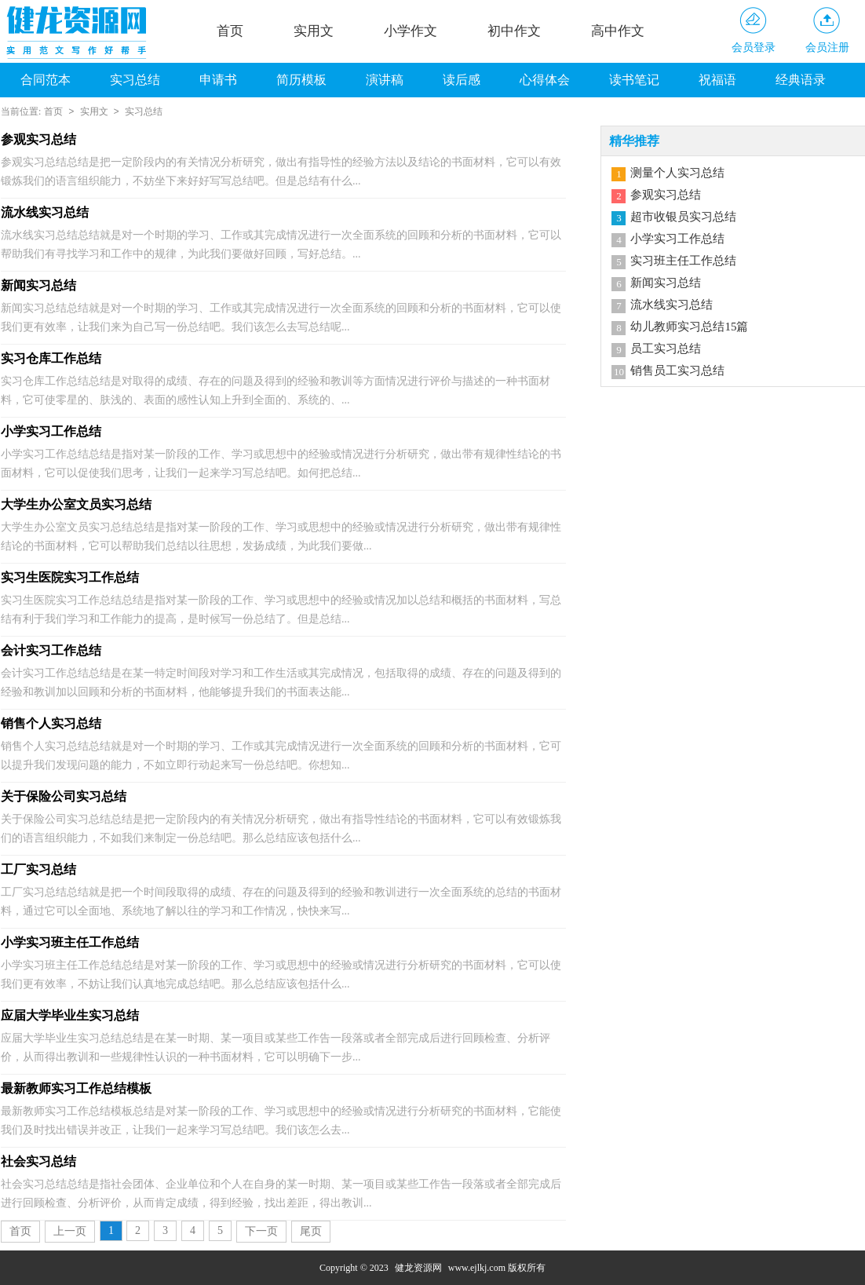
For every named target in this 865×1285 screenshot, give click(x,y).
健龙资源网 (418, 1267)
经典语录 (801, 79)
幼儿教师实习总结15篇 (689, 326)
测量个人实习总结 (677, 172)
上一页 (69, 1231)
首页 (230, 31)
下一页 (261, 1231)
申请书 (218, 79)
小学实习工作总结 (677, 238)
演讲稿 (384, 79)
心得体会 (545, 79)
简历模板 (301, 79)
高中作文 (617, 31)
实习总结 (135, 79)
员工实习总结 (665, 348)
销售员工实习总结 (677, 370)
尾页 (311, 1231)
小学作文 (410, 31)
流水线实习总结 (671, 304)
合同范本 (45, 79)
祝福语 (717, 79)
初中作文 (514, 31)
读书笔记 (634, 79)
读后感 (461, 79)
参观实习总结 (665, 194)
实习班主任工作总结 (683, 260)
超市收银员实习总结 (683, 216)
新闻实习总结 (665, 282)
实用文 (314, 31)
